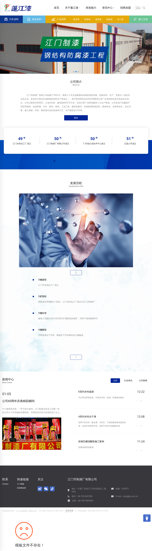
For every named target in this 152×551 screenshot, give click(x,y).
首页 (56, 7)
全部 (115, 380)
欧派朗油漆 (21, 488)
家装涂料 (34, 19)
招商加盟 (125, 7)
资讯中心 (108, 7)
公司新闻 (143, 380)
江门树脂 (20, 484)
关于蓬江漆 (72, 7)
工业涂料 (59, 19)
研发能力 (91, 7)
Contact (5, 484)
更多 (76, 118)
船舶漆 (109, 19)
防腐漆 (87, 19)
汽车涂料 (11, 19)
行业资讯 (128, 380)
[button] (73, 71)
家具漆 (76, 19)
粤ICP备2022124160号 (98, 511)
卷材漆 (98, 19)
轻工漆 (120, 19)
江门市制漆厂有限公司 (26, 511)
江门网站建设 (81, 511)
